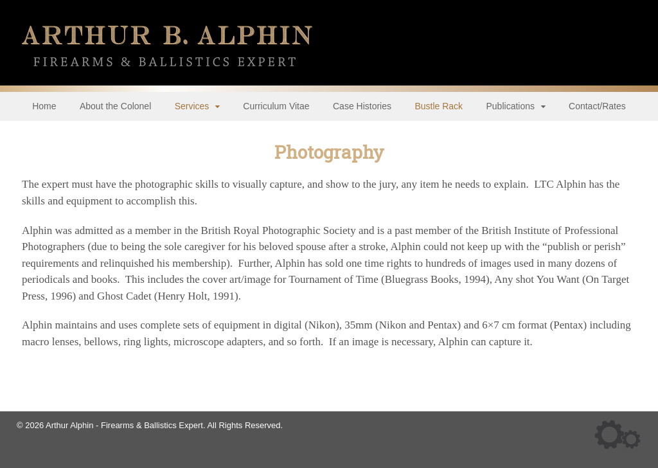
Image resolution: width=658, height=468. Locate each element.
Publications (510, 106)
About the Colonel (115, 106)
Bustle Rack (438, 106)
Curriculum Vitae (276, 106)
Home (44, 106)
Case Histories (362, 106)
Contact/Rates (597, 106)
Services (192, 106)
